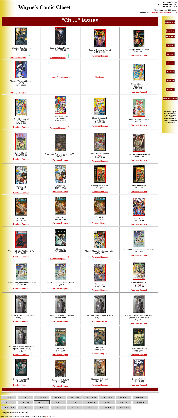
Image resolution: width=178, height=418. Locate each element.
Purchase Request (18, 58)
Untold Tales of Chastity (60, 77)
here (46, 416)
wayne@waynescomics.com (164, 12)
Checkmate (99, 77)
